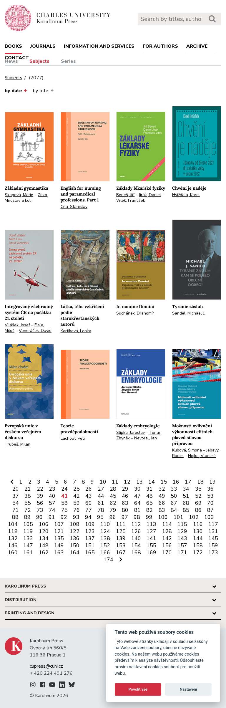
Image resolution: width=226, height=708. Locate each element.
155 (151, 545)
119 (28, 531)
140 (136, 538)
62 (113, 503)
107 (59, 524)
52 (198, 495)
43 (88, 495)
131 (213, 531)
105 (28, 524)
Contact (17, 57)
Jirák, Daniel (150, 195)
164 (74, 552)
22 (40, 488)
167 (121, 552)
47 (137, 495)
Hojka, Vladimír (202, 456)
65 (149, 503)
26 (88, 488)
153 (121, 545)
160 (13, 552)
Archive (196, 46)
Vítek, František (130, 200)
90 (39, 517)
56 (40, 503)
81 (137, 510)
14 (151, 481)
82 (149, 510)
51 (186, 495)
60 (88, 503)
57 (52, 503)
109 (90, 524)
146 (13, 545)
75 (64, 510)
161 (28, 552)
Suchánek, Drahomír (135, 313)
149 (59, 545)
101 (178, 517)
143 (182, 538)
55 (27, 503)
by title (43, 90)
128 (167, 531)
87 (210, 510)
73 (40, 510)
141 (151, 538)
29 (125, 488)
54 (15, 503)
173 (213, 552)
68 (186, 503)
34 (186, 488)
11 (115, 481)
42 (76, 495)
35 (198, 488)
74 (52, 510)
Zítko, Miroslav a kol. (26, 197)
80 (125, 510)
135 (59, 538)
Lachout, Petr (73, 438)
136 (74, 538)
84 (174, 510)
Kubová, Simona (187, 450)
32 (162, 488)
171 (182, 552)
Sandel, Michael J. (188, 313)
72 (27, 510)
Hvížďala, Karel (186, 195)
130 (198, 531)
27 (101, 488)
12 (127, 481)
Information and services (99, 46)
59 (76, 503)
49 (162, 495)
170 (167, 552)
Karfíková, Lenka (76, 331)
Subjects (39, 61)
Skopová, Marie (19, 195)
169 (151, 552)
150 (74, 545)
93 (76, 517)
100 (163, 517)
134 (44, 538)
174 (108, 559)
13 (139, 481)
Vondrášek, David (35, 330)
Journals (43, 46)
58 (64, 503)
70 (210, 503)
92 (64, 517)
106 (44, 524)
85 (186, 510)
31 (149, 488)
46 (125, 495)
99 (149, 517)
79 (113, 510)
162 (44, 552)
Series (68, 61)
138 (105, 538)
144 (198, 538)
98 (137, 517)
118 (13, 531)
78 (101, 510)
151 (90, 545)
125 (121, 531)
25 (76, 488)
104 (13, 524)
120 (44, 531)
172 (198, 552)
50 (174, 495)
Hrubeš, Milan (17, 444)
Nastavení (188, 689)
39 (40, 495)
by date (16, 90)
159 (213, 545)
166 (105, 552)
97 (125, 517)
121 (59, 531)
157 (182, 545)
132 (13, 538)
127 (151, 531)
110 (105, 524)
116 (198, 524)
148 (44, 545)
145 (213, 538)
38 (27, 495)
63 (125, 503)
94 (88, 517)
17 (188, 481)
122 (74, 531)
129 (182, 531)
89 (27, 517)
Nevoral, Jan (145, 438)
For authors (160, 46)
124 (105, 531)
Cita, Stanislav (74, 206)
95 (100, 517)
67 (174, 503)
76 (76, 510)
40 (52, 495)
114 (167, 524)
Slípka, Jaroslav (130, 432)
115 (182, 524)
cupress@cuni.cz (46, 666)
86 (198, 510)
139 (121, 538)
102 (194, 517)
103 (209, 517)
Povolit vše (138, 689)
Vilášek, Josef (17, 325)
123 (90, 531)
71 (15, 510)
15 (164, 481)
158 (198, 545)
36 (210, 488)
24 (64, 488)
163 (59, 552)
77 (88, 510)
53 (210, 495)
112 (136, 524)
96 (112, 517)
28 (113, 488)
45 (113, 495)
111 (121, 524)
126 (136, 531)
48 (149, 495)
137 (90, 538)
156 (167, 545)
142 (167, 538)
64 (137, 503)
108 (74, 524)
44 (101, 495)
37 (15, 495)
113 (151, 524)
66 (162, 503)
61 (101, 503)
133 (28, 538)
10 (103, 481)
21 (27, 488)
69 (198, 503)
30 (137, 488)
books (13, 46)
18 (200, 481)
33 (174, 488)
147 (28, 545)
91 (52, 517)
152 (105, 545)
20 (15, 488)
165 (90, 552)
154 (136, 545)
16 (176, 481)
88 (15, 517)
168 (136, 552)
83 (162, 510)
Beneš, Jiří (125, 195)
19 (212, 481)
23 (52, 488)
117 (213, 524)
